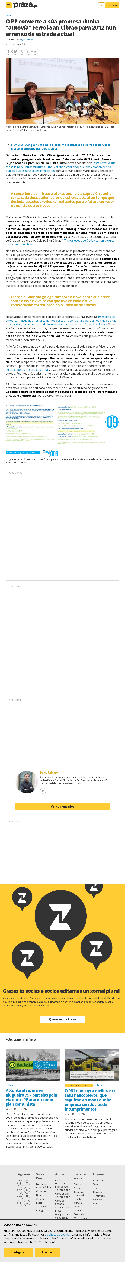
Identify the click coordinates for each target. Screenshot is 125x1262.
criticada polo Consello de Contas (27, 370)
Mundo (78, 1210)
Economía (79, 1214)
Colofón (40, 1198)
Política (9, 15)
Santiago (97, 1199)
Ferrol (96, 1184)
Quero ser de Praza (62, 1019)
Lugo (95, 1188)
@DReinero (27, 39)
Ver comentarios (62, 806)
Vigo (95, 1203)
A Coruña (98, 1180)
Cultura (78, 1202)
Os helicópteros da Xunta (79, 1085)
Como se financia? (60, 1202)
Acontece (79, 1198)
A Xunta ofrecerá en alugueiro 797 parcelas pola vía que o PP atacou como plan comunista (31, 1097)
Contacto (41, 1191)
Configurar (18, 1252)
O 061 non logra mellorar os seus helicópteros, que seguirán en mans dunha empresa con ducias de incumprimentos (90, 1100)
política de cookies (59, 1234)
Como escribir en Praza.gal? (62, 1195)
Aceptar (47, 1252)
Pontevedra (99, 1195)
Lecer (77, 1206)
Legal (39, 1202)
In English (41, 1210)
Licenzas (41, 1195)
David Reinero (13, 39)
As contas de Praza (62, 1209)
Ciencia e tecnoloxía (79, 1193)
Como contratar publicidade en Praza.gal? (62, 1185)
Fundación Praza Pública (43, 1186)
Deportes (79, 1188)
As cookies (42, 1206)
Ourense (97, 1191)
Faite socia (112, 4)
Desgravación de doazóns (62, 1216)
